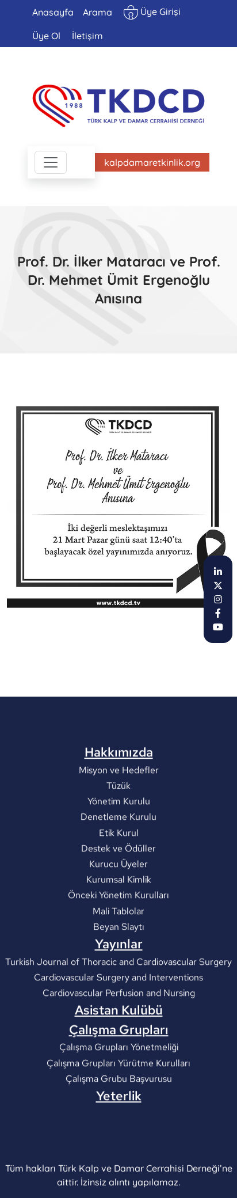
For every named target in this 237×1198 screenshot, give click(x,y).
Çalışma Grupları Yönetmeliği (118, 1107)
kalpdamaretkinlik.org (152, 162)
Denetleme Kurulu (118, 876)
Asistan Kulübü (119, 1070)
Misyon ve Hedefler (119, 830)
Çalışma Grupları (119, 1089)
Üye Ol (46, 35)
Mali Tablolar (118, 971)
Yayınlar (119, 1003)
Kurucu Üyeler (118, 924)
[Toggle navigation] (51, 162)
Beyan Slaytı (118, 986)
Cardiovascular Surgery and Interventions (118, 1037)
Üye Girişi (152, 12)
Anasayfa (53, 12)
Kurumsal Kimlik (118, 939)
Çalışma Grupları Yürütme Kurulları (118, 1123)
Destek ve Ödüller (118, 908)
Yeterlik (119, 1155)
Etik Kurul (119, 893)
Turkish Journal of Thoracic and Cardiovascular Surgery (118, 1022)
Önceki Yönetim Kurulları (118, 955)
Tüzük (118, 845)
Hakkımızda (119, 812)
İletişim (87, 35)
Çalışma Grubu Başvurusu (119, 1138)
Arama (97, 12)
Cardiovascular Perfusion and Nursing (119, 1053)
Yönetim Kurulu (118, 861)
